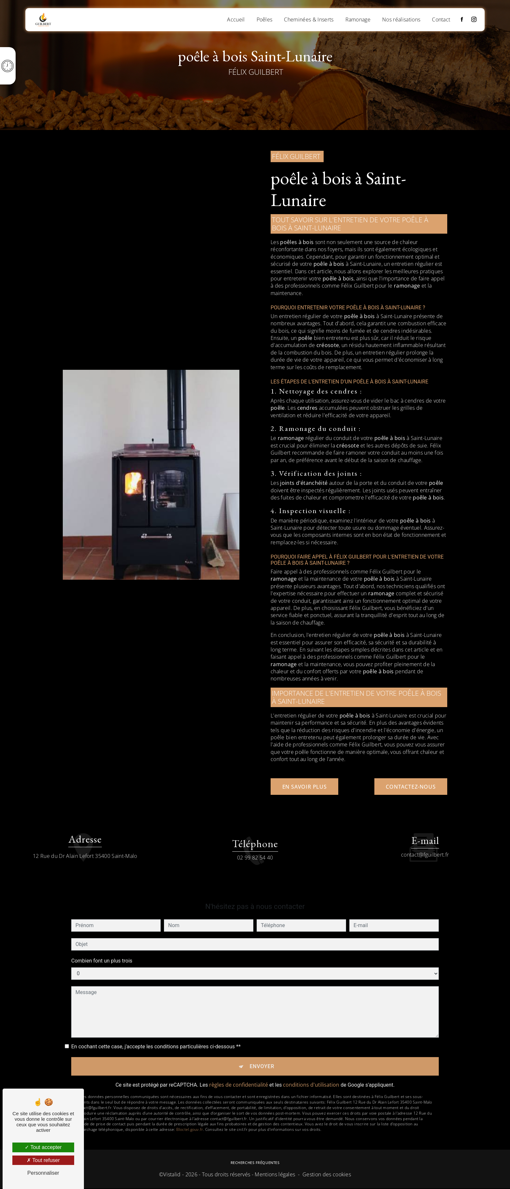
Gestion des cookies (326, 1175)
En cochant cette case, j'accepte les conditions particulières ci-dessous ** (156, 1025)
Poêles (264, 19)
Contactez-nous (409, 786)
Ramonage (357, 19)
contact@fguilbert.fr (425, 832)
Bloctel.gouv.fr (189, 1108)
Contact (441, 19)
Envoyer (262, 1045)
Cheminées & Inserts (308, 19)
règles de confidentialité (238, 1063)
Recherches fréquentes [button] (255, 1163)
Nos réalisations (401, 19)
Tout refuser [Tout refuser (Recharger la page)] (43, 1160)
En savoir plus (306, 786)
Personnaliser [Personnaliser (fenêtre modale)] (43, 1173)
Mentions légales (275, 1175)
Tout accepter (43, 1147)
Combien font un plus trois (101, 939)
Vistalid (172, 1175)
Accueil (235, 19)
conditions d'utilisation (311, 1063)
